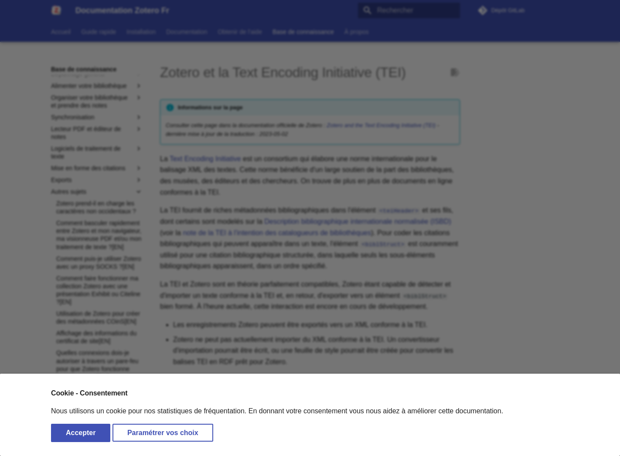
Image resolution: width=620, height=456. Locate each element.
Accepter (80, 432)
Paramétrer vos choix (162, 432)
